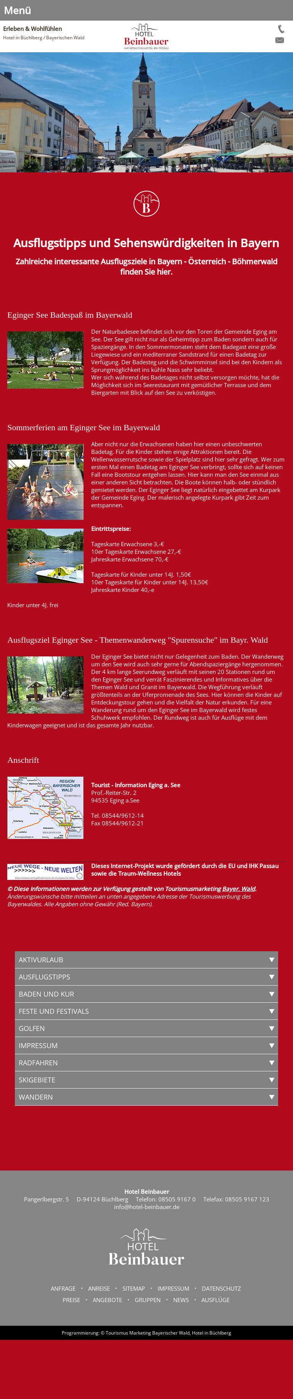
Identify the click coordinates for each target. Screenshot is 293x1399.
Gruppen (148, 1300)
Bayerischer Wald (171, 1333)
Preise (71, 1300)
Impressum (173, 1288)
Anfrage (63, 1288)
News (181, 1300)
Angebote (107, 1300)
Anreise (99, 1288)
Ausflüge (215, 1300)
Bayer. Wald (238, 888)
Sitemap (133, 1288)
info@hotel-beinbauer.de (146, 1207)
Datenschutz (221, 1288)
